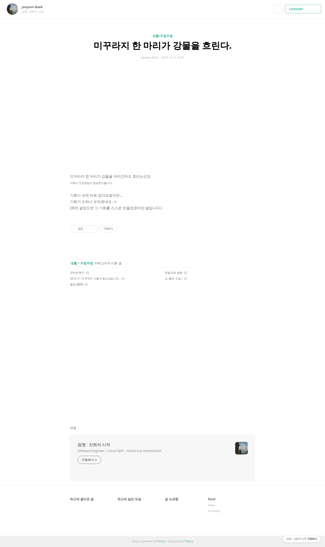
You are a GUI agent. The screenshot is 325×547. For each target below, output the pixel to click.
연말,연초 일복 (173, 273)
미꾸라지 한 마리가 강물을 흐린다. (162, 45)
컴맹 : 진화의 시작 (94, 444)
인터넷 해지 (77, 273)
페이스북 (236, 301)
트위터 (251, 301)
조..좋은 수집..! (174, 278)
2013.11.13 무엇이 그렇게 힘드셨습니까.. (95, 278)
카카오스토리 (244, 301)
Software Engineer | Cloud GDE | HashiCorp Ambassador (119, 451)
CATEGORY (303, 9)
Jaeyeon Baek (34, 7)
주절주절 (86, 263)
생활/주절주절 (162, 36)
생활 (74, 263)
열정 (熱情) (76, 284)
